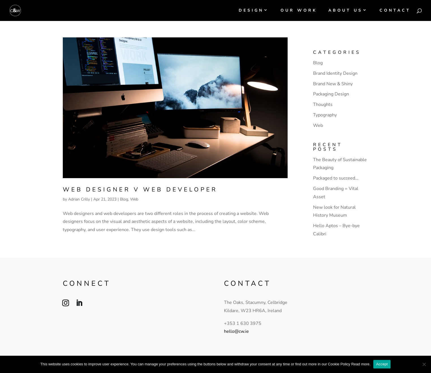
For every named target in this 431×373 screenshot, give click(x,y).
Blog (124, 199)
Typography (325, 115)
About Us (345, 10)
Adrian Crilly (79, 199)
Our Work (299, 10)
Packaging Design (331, 94)
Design (251, 10)
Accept (382, 364)
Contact (395, 10)
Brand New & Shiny (333, 84)
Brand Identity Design (335, 73)
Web (134, 199)
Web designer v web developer (140, 189)
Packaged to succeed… (335, 178)
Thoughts (323, 104)
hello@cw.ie (236, 331)
